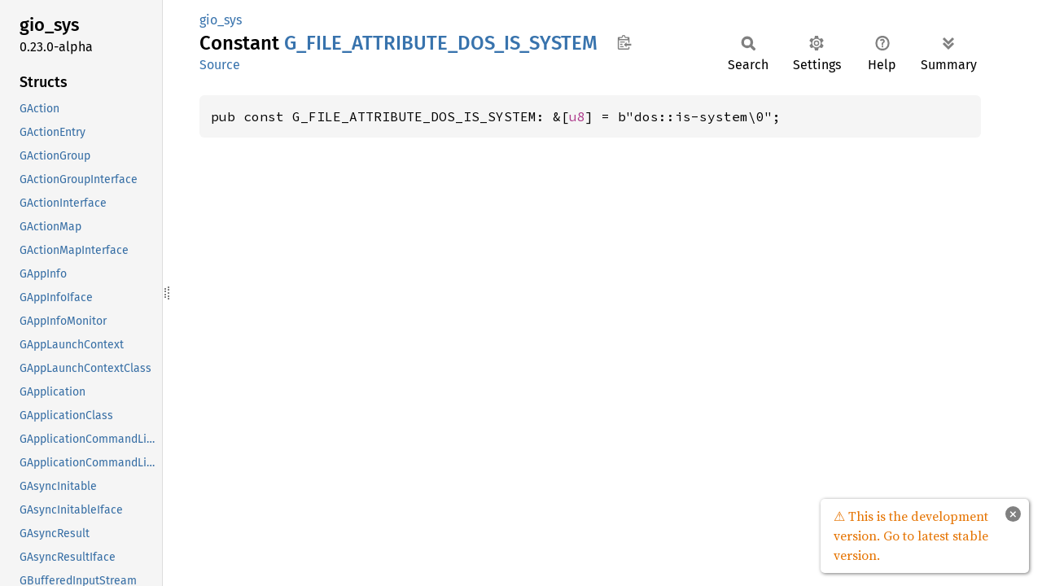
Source (219, 64)
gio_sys (220, 20)
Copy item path (624, 42)
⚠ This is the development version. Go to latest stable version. (911, 535)
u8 (577, 116)
